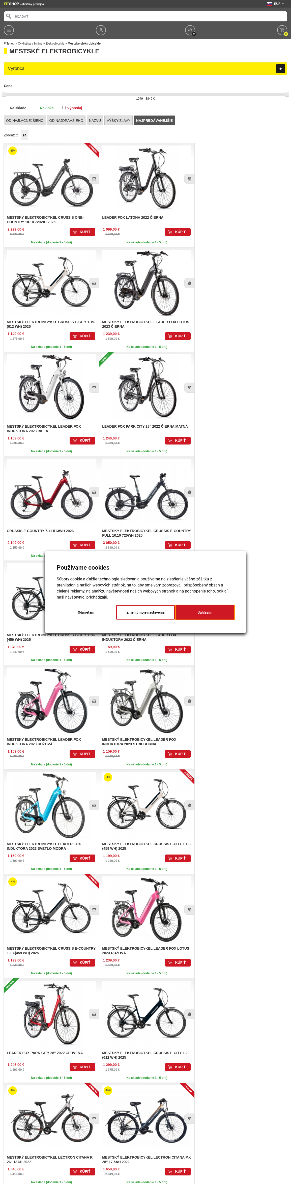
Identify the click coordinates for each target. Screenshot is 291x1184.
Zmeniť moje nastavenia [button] (145, 612)
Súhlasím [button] (205, 612)
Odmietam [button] (86, 612)
